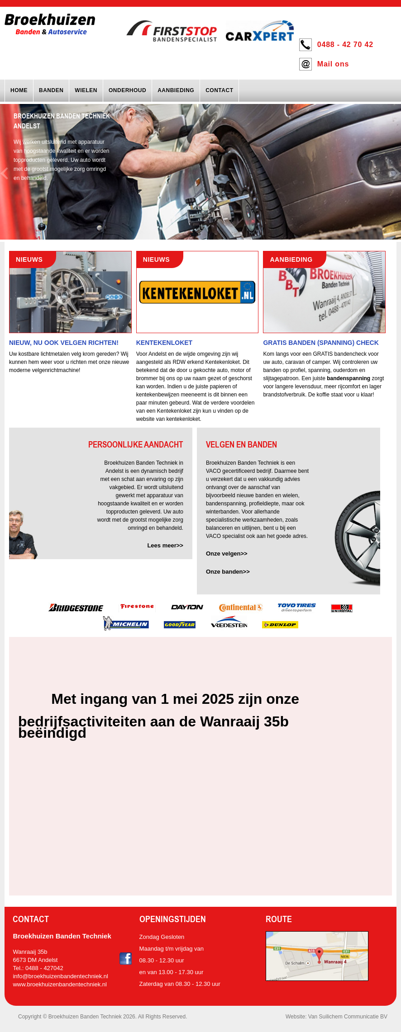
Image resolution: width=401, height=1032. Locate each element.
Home (19, 90)
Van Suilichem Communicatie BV (347, 1016)
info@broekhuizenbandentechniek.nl (60, 976)
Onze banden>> (228, 571)
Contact (219, 90)
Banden (51, 90)
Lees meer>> (165, 545)
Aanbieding (176, 90)
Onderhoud (127, 90)
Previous (4, 173)
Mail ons (333, 64)
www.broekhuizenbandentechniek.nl (59, 984)
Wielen (86, 90)
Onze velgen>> (227, 553)
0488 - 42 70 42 (345, 44)
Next (397, 173)
